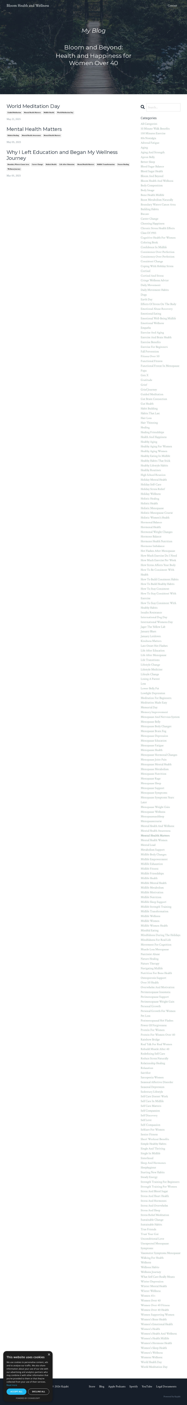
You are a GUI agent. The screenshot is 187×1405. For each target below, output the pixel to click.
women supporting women (157, 1315)
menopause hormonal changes (159, 755)
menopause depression (154, 736)
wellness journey (14, 169)
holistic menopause (152, 508)
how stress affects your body (158, 565)
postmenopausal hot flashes (157, 1020)
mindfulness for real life (156, 940)
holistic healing (13, 135)
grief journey (149, 389)
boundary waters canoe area (18, 164)
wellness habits (150, 1267)
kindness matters (151, 641)
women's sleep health (154, 1348)
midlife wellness (150, 916)
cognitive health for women (158, 238)
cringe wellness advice (155, 280)
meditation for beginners (156, 698)
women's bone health (154, 1319)
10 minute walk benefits (155, 128)
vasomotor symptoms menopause (160, 1253)
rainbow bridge (150, 1039)
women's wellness (152, 1353)
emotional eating (151, 313)
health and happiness (153, 437)
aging (144, 147)
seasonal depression (153, 1087)
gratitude (146, 380)
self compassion (150, 1111)
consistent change (152, 261)
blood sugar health (152, 171)
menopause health (151, 750)
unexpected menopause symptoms (155, 1246)
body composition (152, 185)
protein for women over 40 (158, 1035)
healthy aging (149, 442)
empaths (146, 328)
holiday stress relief (153, 489)
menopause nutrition (153, 774)
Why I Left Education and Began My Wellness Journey (62, 155)
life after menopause (153, 655)
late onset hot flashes (154, 646)
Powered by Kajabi (172, 1396)
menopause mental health (156, 764)
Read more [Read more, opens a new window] (12, 1385)
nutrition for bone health (156, 973)
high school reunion (153, 475)
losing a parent (150, 679)
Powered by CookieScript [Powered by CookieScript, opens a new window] (28, 1398)
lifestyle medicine (151, 669)
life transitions (150, 660)
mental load (148, 845)
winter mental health (154, 1286)
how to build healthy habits (157, 584)
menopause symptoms (154, 793)
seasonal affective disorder (157, 1082)
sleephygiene (148, 1167)
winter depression (152, 1281)
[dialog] (28, 1376)
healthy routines (151, 470)
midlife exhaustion (152, 864)
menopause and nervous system (160, 717)
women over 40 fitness (155, 1305)
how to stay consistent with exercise (158, 596)
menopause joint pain (154, 759)
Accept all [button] (17, 1391)
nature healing (123, 164)
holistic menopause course (157, 513)
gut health (147, 404)
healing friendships (152, 432)
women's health (150, 1329)
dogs (144, 295)
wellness (146, 1262)
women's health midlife (155, 1338)
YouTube (147, 1386)
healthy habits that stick (155, 461)
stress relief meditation (155, 1215)
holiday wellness (151, 494)
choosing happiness (152, 223)
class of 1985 (148, 233)
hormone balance (151, 536)
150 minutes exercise (153, 133)
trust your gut (150, 1234)
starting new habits (153, 1172)
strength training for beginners (160, 1182)
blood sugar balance (152, 166)
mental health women (154, 840)
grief (144, 385)
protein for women (153, 1030)
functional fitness (151, 361)
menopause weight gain (155, 807)
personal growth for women (158, 1011)
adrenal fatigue (150, 143)
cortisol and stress (152, 276)
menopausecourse (151, 821)
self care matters (151, 1106)
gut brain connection (154, 399)
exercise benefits (151, 342)
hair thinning (149, 423)
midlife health (49, 113)
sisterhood (147, 1158)
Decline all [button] (38, 1391)
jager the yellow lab (153, 627)
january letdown (151, 636)
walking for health (152, 1258)
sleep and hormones (153, 1163)
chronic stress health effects (158, 228)
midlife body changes (153, 854)
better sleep (148, 162)
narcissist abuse (150, 954)
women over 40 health (155, 1310)
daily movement (151, 285)
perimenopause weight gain (157, 1002)
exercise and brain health (156, 337)
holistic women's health (155, 517)
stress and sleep (150, 1210)
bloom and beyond (152, 176)
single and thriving (153, 1148)
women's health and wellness (159, 1333)
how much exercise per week (158, 560)
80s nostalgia (148, 138)
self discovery (149, 1115)
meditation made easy (154, 702)
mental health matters (32, 113)
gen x (144, 375)
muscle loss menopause (155, 949)
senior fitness (149, 1134)
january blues (148, 631)
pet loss (145, 1016)
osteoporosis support (153, 978)
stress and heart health (155, 1196)
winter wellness (151, 1291)
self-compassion (150, 1125)
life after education (66, 164)
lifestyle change (150, 665)
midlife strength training (156, 907)
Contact (172, 5)
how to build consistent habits (159, 579)
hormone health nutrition (156, 541)
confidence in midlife (154, 247)
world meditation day (65, 113)
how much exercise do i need (159, 556)
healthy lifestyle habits (154, 465)
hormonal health (151, 527)
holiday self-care (151, 484)
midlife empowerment (154, 859)
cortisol (145, 271)
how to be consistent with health (157, 572)
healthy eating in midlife (155, 456)
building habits (150, 209)
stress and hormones (153, 1201)
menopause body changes (156, 726)
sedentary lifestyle (152, 1092)
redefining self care (153, 1054)
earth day (146, 299)
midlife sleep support (153, 902)
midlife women (150, 921)
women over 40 (151, 1300)
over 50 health (150, 982)
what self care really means (158, 1277)
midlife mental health (153, 883)
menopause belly (150, 722)
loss (143, 684)
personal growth (151, 1006)
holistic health (51, 164)
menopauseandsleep (152, 816)
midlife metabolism (152, 887)
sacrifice (146, 1073)
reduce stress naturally (154, 1058)
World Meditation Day (33, 106)
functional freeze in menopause (160, 366)
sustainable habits (151, 1224)
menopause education (154, 741)
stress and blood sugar (154, 1191)
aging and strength (153, 152)
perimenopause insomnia (155, 992)
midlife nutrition (151, 897)
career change (37, 164)
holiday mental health (154, 480)
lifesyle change (150, 674)
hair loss (146, 418)
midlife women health (154, 926)
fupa (143, 371)
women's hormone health (156, 1343)
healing (145, 427)
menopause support (152, 788)
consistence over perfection (158, 252)
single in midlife (150, 1153)
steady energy (149, 1177)
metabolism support (153, 850)
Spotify (133, 1386)
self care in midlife (152, 1101)
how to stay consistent (155, 589)
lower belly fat (150, 688)
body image (147, 190)
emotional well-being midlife (158, 318)
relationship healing (153, 1063)
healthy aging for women (156, 446)
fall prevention (150, 351)
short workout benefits (155, 1139)
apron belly (148, 157)
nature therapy (150, 963)
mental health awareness (31, 135)
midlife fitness (149, 869)
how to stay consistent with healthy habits (158, 605)
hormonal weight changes (156, 532)
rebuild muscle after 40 (155, 1049)
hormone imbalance (153, 546)
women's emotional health (157, 1324)
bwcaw (145, 214)
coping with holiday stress (157, 266)
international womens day (157, 622)
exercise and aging (152, 332)
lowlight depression (153, 693)
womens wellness (151, 1357)
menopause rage (151, 778)
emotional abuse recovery (157, 309)
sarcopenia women (152, 1077)
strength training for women (159, 1187)
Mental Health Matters (34, 129)
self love (146, 1120)
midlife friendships (152, 873)
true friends (148, 1229)
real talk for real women (156, 1044)
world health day (151, 1362)
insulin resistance (151, 612)
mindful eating (149, 930)
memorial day (149, 707)
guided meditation (14, 113)
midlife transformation (106, 164)
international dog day (154, 617)
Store (92, 1386)
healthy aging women (154, 451)
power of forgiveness (153, 1025)
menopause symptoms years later (157, 800)
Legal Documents (166, 1386)
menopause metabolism (155, 769)
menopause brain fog (153, 731)
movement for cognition (156, 944)
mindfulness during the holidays (160, 935)
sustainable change (152, 1220)
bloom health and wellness (157, 181)
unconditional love (152, 1239)
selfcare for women (153, 1130)
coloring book (149, 242)
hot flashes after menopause (158, 551)
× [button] (49, 1354)
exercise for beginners (154, 347)
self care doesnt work (154, 1096)
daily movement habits (155, 290)
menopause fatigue (152, 745)
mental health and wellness (157, 826)
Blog (101, 1386)
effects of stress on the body (158, 304)
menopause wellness (153, 812)
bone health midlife (152, 195)
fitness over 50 (150, 356)
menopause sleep (151, 783)
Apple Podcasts (116, 1386)
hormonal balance (151, 522)
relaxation (147, 1068)
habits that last (150, 413)
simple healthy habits (153, 1144)
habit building (149, 408)
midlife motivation (152, 892)
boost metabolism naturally (157, 200)
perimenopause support (155, 997)
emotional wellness (152, 323)
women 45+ (148, 1296)
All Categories (149, 124)
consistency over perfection (158, 256)
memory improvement (154, 712)
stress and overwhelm (154, 1205)
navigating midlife (152, 968)
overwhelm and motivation (158, 987)
